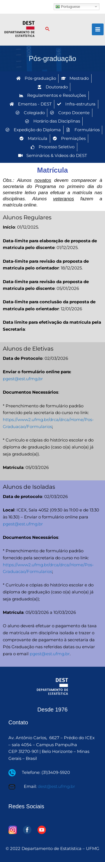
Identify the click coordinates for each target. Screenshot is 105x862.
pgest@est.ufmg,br (23, 378)
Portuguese (67, 6)
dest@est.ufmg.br (56, 786)
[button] (47, 29)
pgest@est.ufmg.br (23, 524)
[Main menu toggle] (98, 29)
